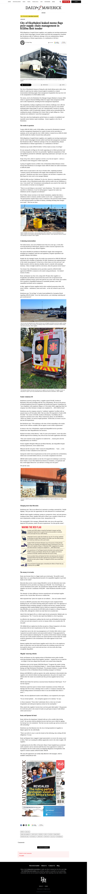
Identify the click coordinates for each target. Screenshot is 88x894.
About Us (44, 865)
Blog (58, 865)
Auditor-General (34, 834)
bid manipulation (59, 836)
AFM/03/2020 (46, 836)
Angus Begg (29, 42)
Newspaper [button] (47, 1)
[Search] (60, 1)
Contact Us (51, 865)
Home (9, 1)
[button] (57, 43)
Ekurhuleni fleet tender (25, 836)
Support (66, 1)
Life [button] (41, 1)
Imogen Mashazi (56, 834)
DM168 (22, 831)
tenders (45, 834)
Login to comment (43, 847)
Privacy (41, 886)
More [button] (53, 1)
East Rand (50, 834)
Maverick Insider (34, 865)
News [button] (24, 1)
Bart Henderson (33, 836)
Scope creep (53, 836)
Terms (46, 886)
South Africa (27, 831)
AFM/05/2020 (39, 836)
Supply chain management (25, 834)
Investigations (17, 1)
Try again (21, 855)
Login (76, 1)
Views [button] (28, 1)
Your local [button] (35, 1)
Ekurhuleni (41, 834)
